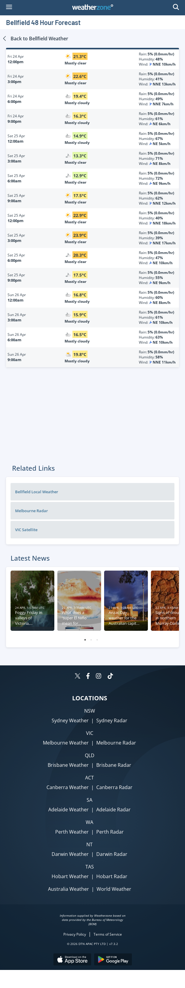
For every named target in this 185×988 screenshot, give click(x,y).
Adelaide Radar (113, 809)
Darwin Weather (70, 854)
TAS (89, 866)
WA (89, 822)
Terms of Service (108, 934)
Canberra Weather (67, 787)
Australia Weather (68, 889)
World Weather (114, 889)
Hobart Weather (70, 876)
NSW (89, 711)
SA (89, 800)
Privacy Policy (74, 934)
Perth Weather (72, 831)
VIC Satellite (26, 529)
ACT (89, 777)
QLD (89, 755)
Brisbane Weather (68, 765)
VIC (89, 733)
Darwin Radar (111, 854)
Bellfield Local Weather (36, 491)
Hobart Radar (111, 876)
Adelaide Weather (68, 809)
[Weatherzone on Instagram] (98, 676)
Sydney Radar (111, 720)
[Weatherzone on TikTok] (110, 676)
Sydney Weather (70, 720)
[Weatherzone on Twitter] (77, 676)
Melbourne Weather (66, 742)
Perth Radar (110, 831)
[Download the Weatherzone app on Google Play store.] (113, 960)
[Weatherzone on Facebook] (88, 676)
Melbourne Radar (31, 510)
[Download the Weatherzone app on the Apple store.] (72, 960)
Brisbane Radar (113, 765)
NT (89, 844)
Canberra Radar (114, 787)
